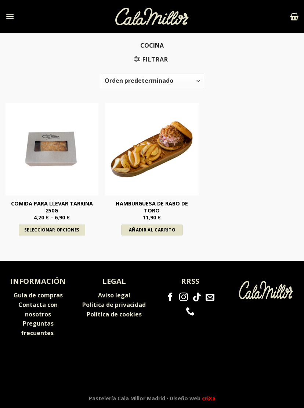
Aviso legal (114, 295)
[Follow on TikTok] (196, 298)
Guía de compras (38, 295)
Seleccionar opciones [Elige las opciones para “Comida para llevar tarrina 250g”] (52, 230)
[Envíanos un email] (210, 298)
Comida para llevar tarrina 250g (52, 207)
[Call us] (190, 312)
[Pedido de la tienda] (152, 81)
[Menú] (10, 16)
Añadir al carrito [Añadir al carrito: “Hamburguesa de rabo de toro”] (152, 230)
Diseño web (193, 398)
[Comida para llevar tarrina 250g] (52, 149)
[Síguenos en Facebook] (170, 298)
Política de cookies (114, 314)
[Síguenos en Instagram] (183, 298)
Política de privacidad (114, 305)
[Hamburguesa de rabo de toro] (151, 149)
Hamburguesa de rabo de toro (152, 207)
